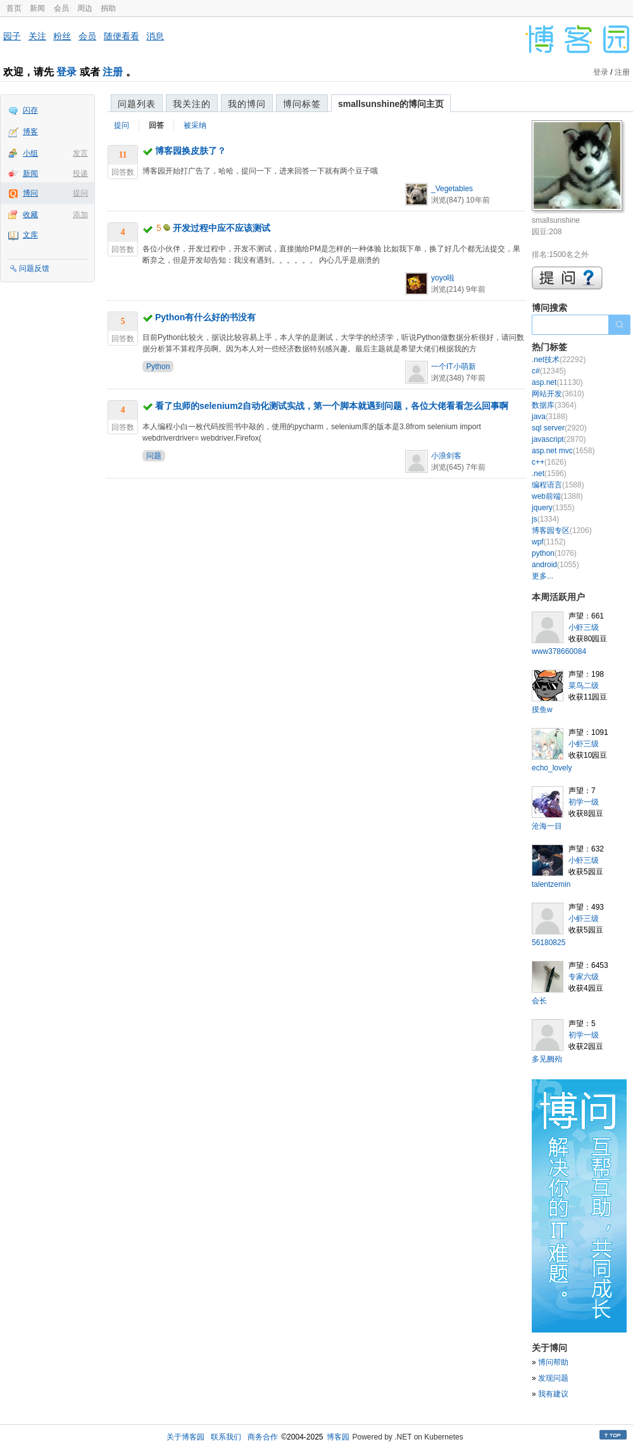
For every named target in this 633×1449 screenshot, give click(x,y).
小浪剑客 (446, 455)
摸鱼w (542, 709)
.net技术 (559, 359)
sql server (559, 427)
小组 (30, 153)
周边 (84, 8)
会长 (539, 1000)
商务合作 (263, 1437)
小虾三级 (583, 627)
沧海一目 (547, 826)
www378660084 (559, 651)
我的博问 (247, 104)
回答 (156, 125)
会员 (61, 8)
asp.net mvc (563, 450)
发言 (80, 153)
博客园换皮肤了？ (190, 151)
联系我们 (226, 1437)
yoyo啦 (442, 277)
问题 (153, 455)
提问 (80, 193)
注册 (113, 71)
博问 (30, 193)
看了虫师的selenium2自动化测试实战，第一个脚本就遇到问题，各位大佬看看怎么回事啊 (331, 406)
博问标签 (302, 104)
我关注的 (192, 104)
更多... (542, 576)
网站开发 (558, 393)
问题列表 (137, 104)
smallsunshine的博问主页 (391, 104)
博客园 (338, 1437)
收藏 (30, 214)
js (545, 519)
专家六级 (583, 976)
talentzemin (551, 884)
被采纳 (195, 125)
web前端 (557, 496)
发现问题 (553, 1378)
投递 (80, 173)
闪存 (30, 110)
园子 (12, 36)
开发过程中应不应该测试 (221, 228)
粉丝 (62, 36)
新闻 (37, 8)
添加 (80, 214)
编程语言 (558, 484)
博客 (30, 131)
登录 (66, 71)
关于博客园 (185, 1437)
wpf (548, 541)
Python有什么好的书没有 (205, 317)
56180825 (548, 942)
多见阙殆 (547, 1059)
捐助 (108, 8)
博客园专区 (562, 530)
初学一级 (583, 802)
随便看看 (121, 36)
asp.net (557, 382)
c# (549, 371)
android (555, 564)
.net (549, 473)
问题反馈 (34, 268)
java (550, 416)
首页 (14, 8)
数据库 (554, 405)
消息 (155, 36)
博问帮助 (553, 1362)
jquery (553, 507)
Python (158, 366)
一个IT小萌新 (453, 366)
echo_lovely (552, 767)
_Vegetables (452, 188)
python (554, 553)
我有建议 (553, 1393)
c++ (549, 462)
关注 (37, 36)
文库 (30, 234)
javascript (559, 439)
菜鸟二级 (583, 685)
